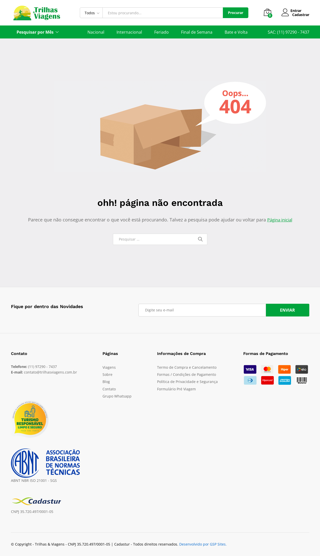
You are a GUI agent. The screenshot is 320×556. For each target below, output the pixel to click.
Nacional (95, 32)
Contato (109, 389)
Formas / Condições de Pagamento (186, 374)
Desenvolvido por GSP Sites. (203, 543)
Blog (106, 381)
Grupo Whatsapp (117, 396)
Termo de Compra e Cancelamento (186, 367)
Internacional (129, 32)
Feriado (161, 32)
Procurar (235, 12)
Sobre (107, 374)
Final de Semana (196, 32)
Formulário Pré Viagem (176, 389)
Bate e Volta (236, 32)
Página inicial (279, 220)
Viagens (109, 367)
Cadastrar (300, 15)
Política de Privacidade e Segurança (187, 381)
